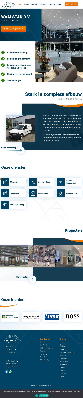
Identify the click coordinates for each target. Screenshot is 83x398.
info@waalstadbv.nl (12, 369)
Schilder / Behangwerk (46, 350)
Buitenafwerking (44, 362)
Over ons (44, 4)
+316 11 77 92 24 (11, 366)
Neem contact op (9, 149)
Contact (60, 4)
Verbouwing (43, 356)
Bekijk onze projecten (12, 29)
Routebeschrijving (12, 363)
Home (21, 4)
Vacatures (52, 4)
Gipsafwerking (44, 347)
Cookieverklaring (44, 395)
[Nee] (81, 394)
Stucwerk (42, 344)
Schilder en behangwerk (67, 355)
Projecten (36, 4)
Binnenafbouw (44, 359)
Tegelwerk (43, 353)
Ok (36, 395)
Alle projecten (21, 280)
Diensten (28, 4)
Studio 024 (37, 388)
